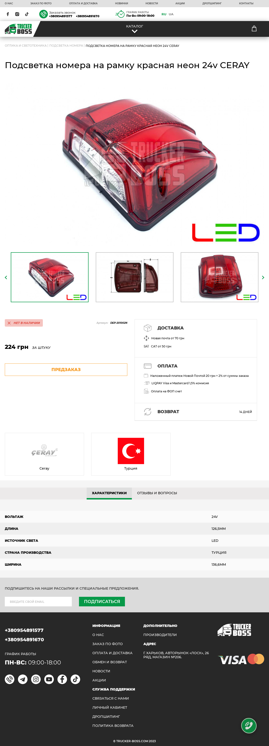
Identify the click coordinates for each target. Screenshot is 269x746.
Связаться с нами (110, 699)
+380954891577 (60, 16)
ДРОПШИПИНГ (212, 3)
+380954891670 (87, 16)
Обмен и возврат (109, 662)
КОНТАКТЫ (246, 3)
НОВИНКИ (121, 3)
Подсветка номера (66, 45)
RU (164, 14)
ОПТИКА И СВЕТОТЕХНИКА (26, 45)
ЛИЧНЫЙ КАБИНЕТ (109, 708)
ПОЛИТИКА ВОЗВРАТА (113, 726)
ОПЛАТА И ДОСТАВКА (83, 3)
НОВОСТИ (152, 3)
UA (171, 14)
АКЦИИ (180, 3)
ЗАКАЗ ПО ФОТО (40, 3)
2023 (152, 741)
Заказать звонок (62, 12)
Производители (160, 635)
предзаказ (66, 369)
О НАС (9, 3)
